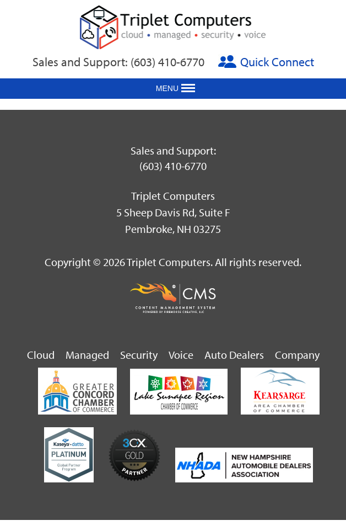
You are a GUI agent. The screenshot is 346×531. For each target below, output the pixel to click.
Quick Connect (277, 62)
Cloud (41, 355)
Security (139, 355)
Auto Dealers (234, 355)
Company (297, 355)
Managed (87, 355)
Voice (181, 355)
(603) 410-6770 (167, 62)
